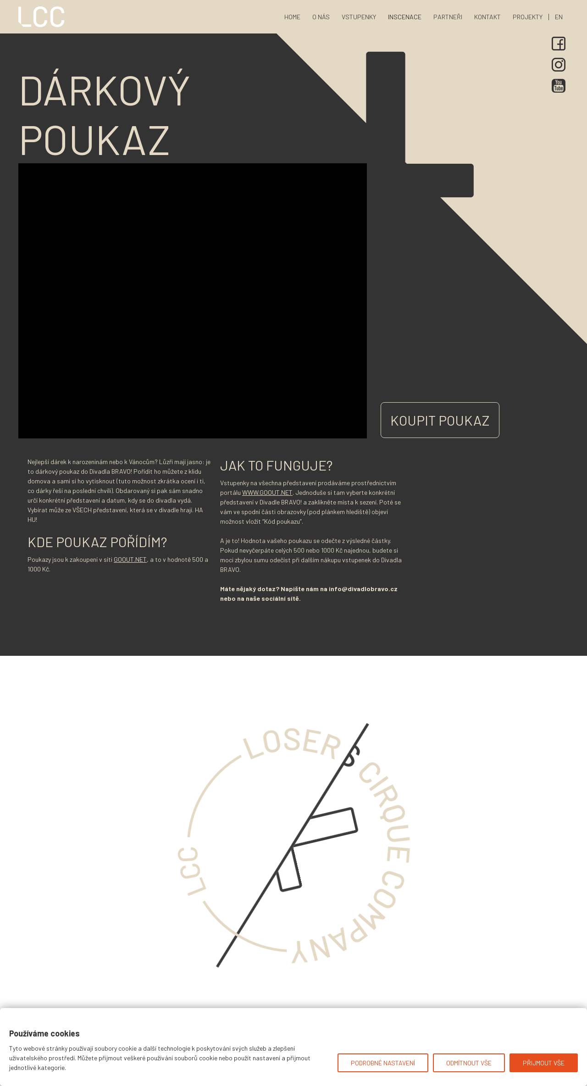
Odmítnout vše (469, 1063)
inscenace (404, 17)
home (292, 17)
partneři (447, 17)
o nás (321, 17)
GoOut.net (130, 559)
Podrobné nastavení (383, 1063)
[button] (404, 16)
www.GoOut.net (267, 492)
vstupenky (359, 17)
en (559, 17)
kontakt (487, 17)
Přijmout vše (544, 1063)
